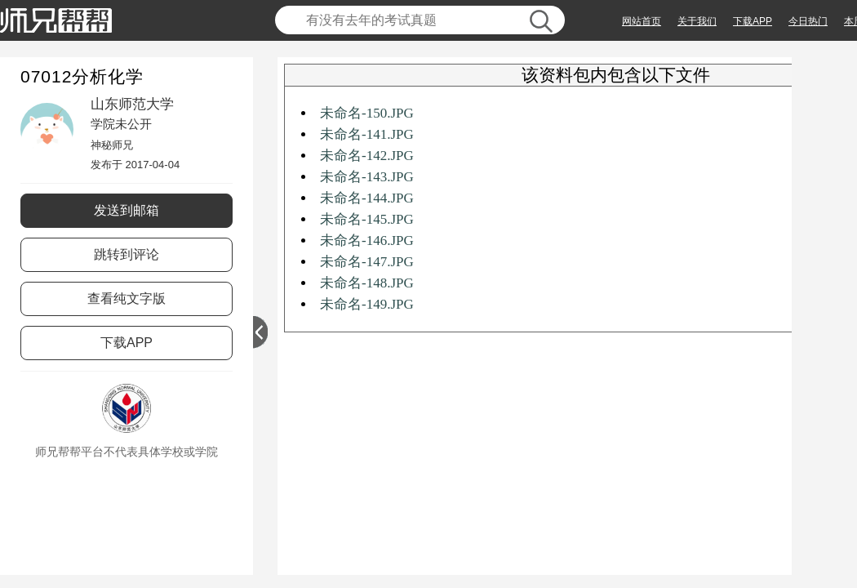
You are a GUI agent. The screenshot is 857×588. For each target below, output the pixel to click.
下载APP (752, 21)
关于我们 (697, 21)
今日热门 (808, 21)
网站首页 (641, 21)
